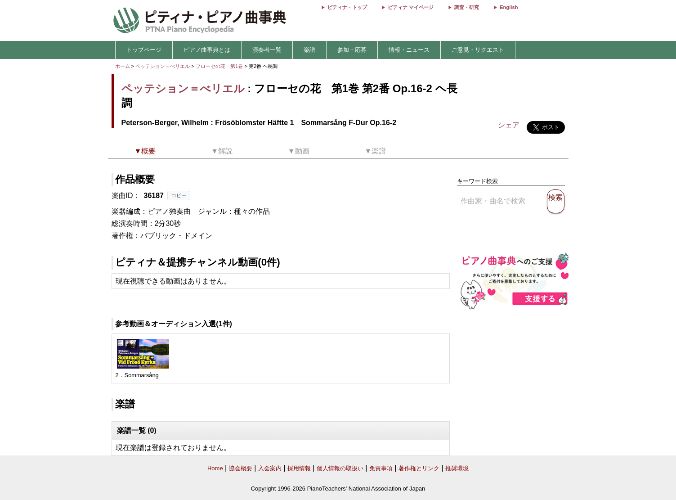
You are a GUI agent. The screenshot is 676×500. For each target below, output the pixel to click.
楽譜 (309, 49)
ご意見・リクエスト (478, 49)
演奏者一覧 (267, 49)
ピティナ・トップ (347, 7)
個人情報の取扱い (340, 468)
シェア (508, 125)
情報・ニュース (409, 49)
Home (215, 468)
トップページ (143, 49)
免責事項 (381, 468)
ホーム (122, 66)
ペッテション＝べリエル (162, 66)
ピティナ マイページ (411, 7)
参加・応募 (352, 49)
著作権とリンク (418, 468)
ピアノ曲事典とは (207, 49)
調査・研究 (466, 7)
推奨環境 (457, 468)
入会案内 (270, 468)
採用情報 (299, 468)
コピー (178, 195)
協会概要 (240, 468)
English (509, 7)
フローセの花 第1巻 (220, 66)
